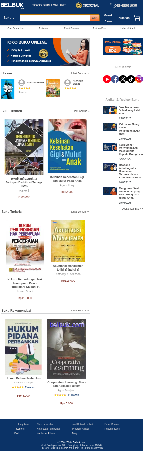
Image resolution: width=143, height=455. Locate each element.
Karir (16, 433)
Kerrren (22, 92)
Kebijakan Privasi (46, 433)
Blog (74, 433)
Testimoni (43, 28)
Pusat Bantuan (71, 28)
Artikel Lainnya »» (132, 208)
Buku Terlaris (11, 211)
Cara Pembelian (15, 28)
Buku (10, 17)
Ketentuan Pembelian (48, 428)
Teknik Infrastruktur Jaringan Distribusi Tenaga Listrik (24, 182)
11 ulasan (73, 394)
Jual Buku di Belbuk (82, 424)
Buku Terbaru (11, 111)
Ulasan (6, 73)
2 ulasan (30, 387)
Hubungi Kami (128, 28)
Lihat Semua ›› (80, 73)
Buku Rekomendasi (16, 310)
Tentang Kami (99, 28)
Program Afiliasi (80, 428)
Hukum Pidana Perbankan (23, 378)
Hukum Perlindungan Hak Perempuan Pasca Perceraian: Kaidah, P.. (24, 283)
